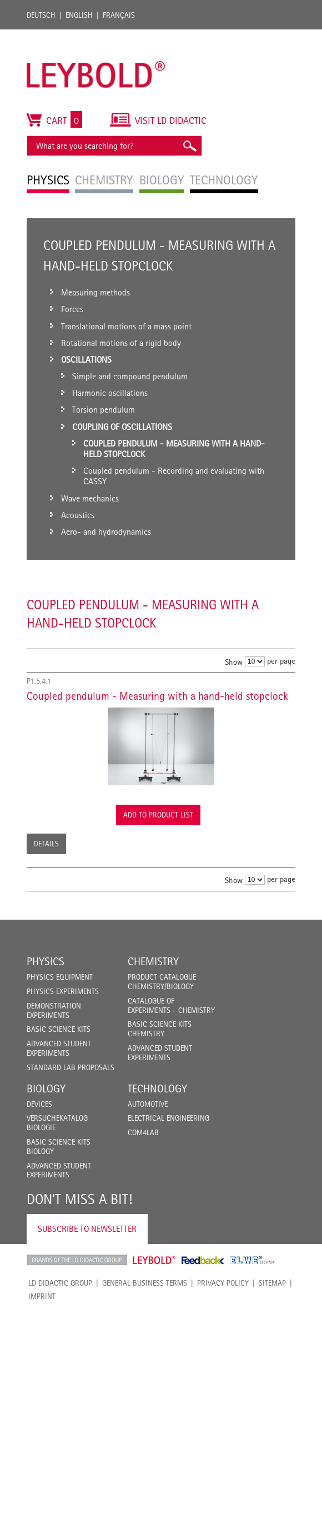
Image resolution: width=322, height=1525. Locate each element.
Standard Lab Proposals (70, 1067)
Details (46, 843)
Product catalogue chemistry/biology (162, 981)
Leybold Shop (154, 1260)
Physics (45, 961)
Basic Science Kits (58, 1029)
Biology (46, 1088)
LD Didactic (77, 1260)
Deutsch (41, 15)
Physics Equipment (60, 976)
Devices (39, 1104)
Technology (157, 1088)
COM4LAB (143, 1132)
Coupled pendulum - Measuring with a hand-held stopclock (157, 696)
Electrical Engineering (168, 1117)
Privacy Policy (223, 1282)
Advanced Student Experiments (59, 1048)
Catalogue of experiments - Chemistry (171, 1005)
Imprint (42, 1296)
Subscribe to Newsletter (87, 1228)
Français (119, 15)
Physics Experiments (63, 991)
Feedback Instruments (203, 1260)
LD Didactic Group (60, 1282)
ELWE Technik (252, 1260)
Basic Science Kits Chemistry (160, 1029)
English (79, 15)
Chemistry (153, 961)
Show (234, 661)
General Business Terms (144, 1282)
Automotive (148, 1104)
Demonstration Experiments (54, 1010)
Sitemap (272, 1282)
